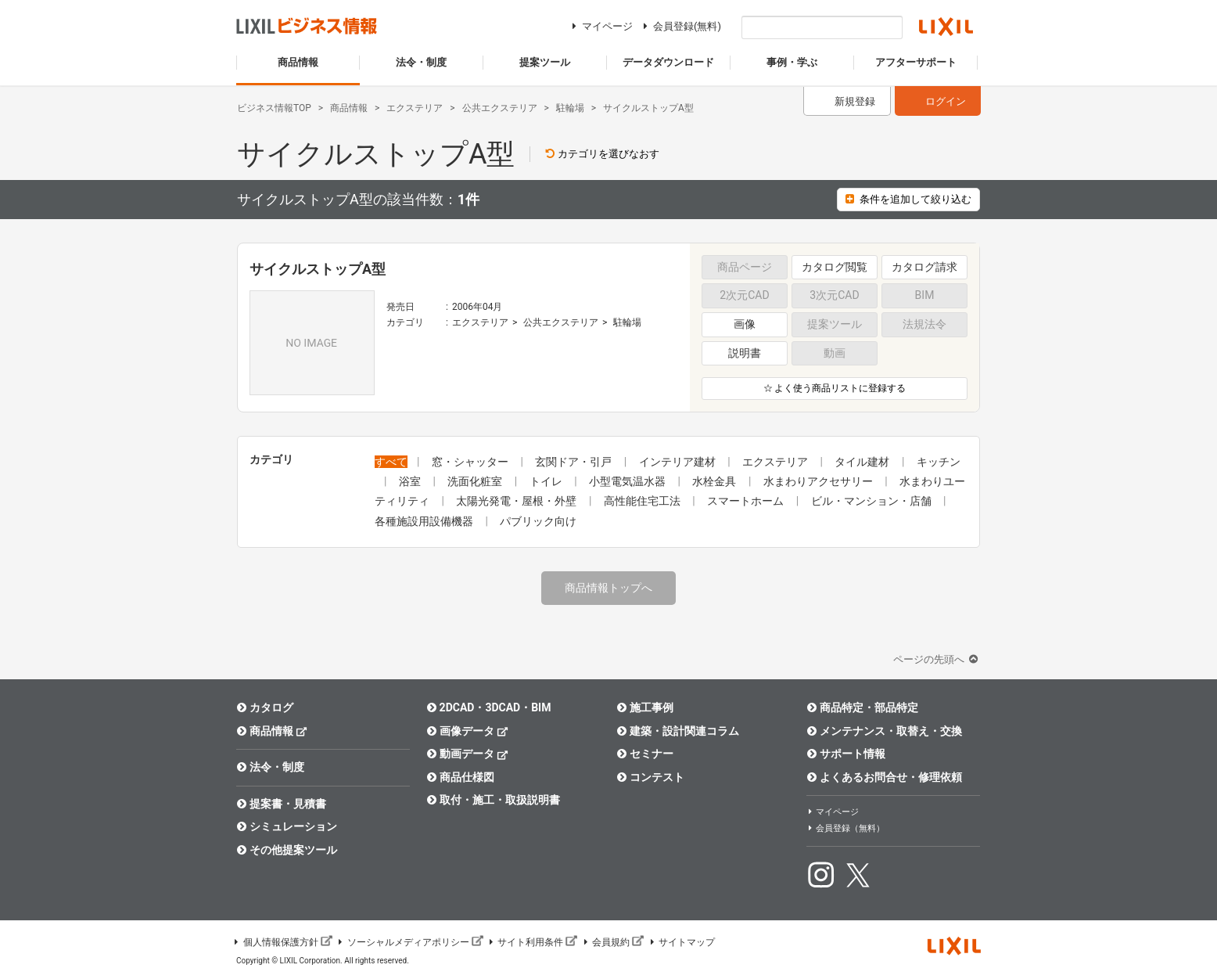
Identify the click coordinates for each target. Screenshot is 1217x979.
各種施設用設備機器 (425, 521)
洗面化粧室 (475, 481)
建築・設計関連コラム (677, 731)
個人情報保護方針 (282, 942)
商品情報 (271, 730)
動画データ (467, 753)
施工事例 (644, 707)
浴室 (411, 481)
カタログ (264, 707)
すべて (391, 461)
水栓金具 (715, 481)
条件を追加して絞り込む (908, 199)
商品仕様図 (460, 777)
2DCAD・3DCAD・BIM (488, 707)
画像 (745, 324)
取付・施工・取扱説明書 (493, 800)
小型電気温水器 (628, 481)
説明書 (744, 353)
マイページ (600, 26)
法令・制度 (270, 767)
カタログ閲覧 (834, 267)
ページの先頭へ (937, 659)
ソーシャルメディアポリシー (409, 942)
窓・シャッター (471, 461)
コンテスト (650, 777)
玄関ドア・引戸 (574, 461)
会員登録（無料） (845, 828)
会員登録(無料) (680, 26)
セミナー (644, 753)
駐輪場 (627, 322)
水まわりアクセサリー (819, 481)
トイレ (547, 481)
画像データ (467, 730)
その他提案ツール (286, 850)
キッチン (938, 461)
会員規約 (612, 942)
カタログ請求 (924, 267)
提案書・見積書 (281, 803)
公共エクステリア (560, 322)
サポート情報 (845, 753)
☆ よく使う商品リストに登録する (834, 388)
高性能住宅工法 (643, 501)
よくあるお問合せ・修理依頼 (884, 777)
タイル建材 (863, 461)
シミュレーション (286, 826)
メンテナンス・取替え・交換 (884, 731)
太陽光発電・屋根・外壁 (517, 501)
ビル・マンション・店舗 (872, 501)
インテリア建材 (678, 461)
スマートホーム (746, 501)
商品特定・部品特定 (862, 707)
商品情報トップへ (608, 587)
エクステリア (480, 322)
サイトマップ (681, 942)
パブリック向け (538, 521)
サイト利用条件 (532, 942)
